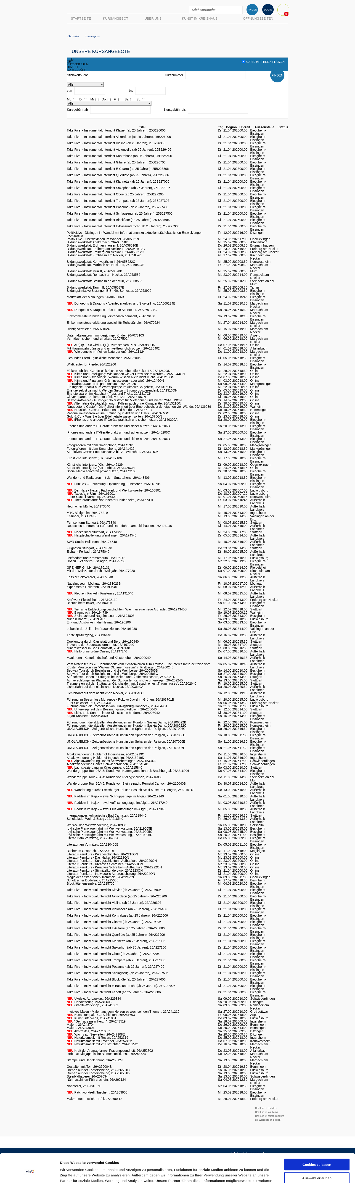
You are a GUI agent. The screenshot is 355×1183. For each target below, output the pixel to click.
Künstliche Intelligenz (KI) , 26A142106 (94, 458)
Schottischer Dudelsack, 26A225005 (92, 880)
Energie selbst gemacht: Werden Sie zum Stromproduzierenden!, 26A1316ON (122, 390)
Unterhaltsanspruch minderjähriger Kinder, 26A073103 (105, 335)
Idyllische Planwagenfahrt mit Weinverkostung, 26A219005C (109, 831)
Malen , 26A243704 (80, 1024)
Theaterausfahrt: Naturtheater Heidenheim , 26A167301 (110, 500)
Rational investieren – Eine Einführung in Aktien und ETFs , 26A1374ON (118, 413)
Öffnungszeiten (258, 18)
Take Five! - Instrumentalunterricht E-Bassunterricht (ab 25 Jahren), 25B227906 (123, 226)
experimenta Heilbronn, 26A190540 (92, 587)
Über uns (153, 18)
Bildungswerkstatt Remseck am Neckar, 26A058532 (103, 274)
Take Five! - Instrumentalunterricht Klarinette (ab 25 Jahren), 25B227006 (118, 181)
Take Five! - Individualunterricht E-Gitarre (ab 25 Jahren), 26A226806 (116, 928)
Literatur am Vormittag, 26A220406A (92, 838)
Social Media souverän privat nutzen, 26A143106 (101, 471)
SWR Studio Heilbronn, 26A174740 (92, 542)
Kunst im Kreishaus (199, 18)
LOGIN (268, 9)
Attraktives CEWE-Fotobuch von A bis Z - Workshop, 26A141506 (112, 452)
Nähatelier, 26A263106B (84, 1086)
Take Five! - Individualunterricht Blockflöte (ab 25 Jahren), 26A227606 (116, 979)
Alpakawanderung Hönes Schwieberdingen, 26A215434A (111, 761)
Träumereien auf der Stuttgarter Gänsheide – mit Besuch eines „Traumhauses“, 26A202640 (131, 683)
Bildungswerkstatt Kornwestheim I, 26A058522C (101, 261)
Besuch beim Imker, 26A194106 (89, 603)
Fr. (115, 99)
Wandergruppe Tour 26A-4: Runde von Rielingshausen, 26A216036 (114, 777)
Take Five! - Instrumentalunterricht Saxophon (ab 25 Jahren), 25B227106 (118, 188)
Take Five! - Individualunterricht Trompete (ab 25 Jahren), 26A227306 (116, 960)
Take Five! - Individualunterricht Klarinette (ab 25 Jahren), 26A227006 (116, 941)
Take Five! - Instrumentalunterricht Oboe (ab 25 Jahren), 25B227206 (115, 194)
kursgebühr (76, 69)
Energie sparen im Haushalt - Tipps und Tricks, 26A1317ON (109, 393)
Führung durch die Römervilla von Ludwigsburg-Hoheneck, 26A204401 (117, 706)
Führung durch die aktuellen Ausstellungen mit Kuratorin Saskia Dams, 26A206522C (126, 725)
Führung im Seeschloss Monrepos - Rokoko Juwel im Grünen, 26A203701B (120, 699)
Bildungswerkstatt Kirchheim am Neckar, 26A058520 (104, 255)
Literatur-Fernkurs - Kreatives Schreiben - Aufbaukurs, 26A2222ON (114, 867)
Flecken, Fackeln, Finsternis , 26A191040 (100, 593)
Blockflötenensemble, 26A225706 (90, 883)
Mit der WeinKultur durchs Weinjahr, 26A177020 (101, 571)
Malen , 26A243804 (80, 1028)
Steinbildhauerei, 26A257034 (87, 1076)
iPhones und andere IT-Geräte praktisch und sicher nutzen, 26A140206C (118, 432)
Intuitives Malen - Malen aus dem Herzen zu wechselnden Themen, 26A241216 (123, 1011)
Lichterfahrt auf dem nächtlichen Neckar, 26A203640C (105, 693)
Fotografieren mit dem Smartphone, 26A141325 (101, 445)
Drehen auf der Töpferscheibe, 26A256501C (98, 1070)
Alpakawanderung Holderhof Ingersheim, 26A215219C (105, 754)
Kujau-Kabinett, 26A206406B (87, 716)
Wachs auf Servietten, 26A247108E (96, 1034)
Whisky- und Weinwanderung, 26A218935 (96, 825)
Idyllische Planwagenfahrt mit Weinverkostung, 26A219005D (109, 835)
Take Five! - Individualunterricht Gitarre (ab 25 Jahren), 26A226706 (114, 922)
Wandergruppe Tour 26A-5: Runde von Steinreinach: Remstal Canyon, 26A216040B (126, 783)
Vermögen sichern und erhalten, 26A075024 (98, 338)
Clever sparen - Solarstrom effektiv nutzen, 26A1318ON (106, 397)
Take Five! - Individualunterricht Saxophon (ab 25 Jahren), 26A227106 (116, 947)
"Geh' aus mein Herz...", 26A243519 (96, 1021)
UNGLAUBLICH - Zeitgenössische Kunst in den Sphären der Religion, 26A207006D (126, 735)
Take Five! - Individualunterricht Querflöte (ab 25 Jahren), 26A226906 (116, 934)
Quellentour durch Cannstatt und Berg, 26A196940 (103, 641)
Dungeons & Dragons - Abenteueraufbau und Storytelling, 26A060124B (121, 303)
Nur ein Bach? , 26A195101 (86, 619)
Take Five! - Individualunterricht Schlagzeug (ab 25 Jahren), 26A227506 (117, 973)
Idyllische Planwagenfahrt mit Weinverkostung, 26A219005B (109, 828)
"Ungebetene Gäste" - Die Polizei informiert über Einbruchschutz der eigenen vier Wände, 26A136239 (139, 406)
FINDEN (252, 9)
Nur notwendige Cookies (317, 1164)
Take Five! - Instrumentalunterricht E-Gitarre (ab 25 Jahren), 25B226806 (118, 169)
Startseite (81, 18)
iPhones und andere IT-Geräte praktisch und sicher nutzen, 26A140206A (122, 419)
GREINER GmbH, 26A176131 (88, 567)
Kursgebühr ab (77, 109)
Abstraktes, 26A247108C (88, 1031)
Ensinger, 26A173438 (82, 516)
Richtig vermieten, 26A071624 (88, 329)
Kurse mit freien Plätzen (263, 61)
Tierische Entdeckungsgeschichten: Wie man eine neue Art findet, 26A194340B (127, 609)
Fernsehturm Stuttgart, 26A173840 (91, 522)
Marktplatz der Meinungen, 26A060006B (95, 297)
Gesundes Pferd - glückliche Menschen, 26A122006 (103, 358)
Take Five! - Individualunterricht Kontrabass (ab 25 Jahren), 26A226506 (117, 915)
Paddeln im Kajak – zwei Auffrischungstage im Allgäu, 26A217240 (117, 802)
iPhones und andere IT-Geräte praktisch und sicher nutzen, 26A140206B (118, 426)
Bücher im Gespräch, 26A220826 (90, 851)
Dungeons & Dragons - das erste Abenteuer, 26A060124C (112, 310)
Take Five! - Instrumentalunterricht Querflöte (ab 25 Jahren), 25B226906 (118, 175)
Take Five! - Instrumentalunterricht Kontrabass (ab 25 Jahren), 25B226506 (119, 156)
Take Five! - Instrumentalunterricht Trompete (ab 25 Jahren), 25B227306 (118, 200)
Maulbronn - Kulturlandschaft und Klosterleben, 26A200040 (109, 658)
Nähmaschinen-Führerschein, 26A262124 (96, 1079)
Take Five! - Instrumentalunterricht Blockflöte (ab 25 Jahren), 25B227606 (118, 220)
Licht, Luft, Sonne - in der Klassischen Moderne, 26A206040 (113, 713)
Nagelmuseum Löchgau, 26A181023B (94, 583)
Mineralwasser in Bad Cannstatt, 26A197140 (98, 648)
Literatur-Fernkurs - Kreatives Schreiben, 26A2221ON (105, 864)
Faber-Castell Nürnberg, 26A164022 (92, 497)
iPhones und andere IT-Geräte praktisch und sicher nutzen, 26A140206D (118, 439)
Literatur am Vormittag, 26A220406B (92, 844)
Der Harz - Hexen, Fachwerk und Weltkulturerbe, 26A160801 (114, 490)
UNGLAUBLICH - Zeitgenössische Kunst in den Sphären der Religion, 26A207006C (126, 729)
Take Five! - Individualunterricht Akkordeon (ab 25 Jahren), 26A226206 (117, 896)
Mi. (92, 99)
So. (138, 99)
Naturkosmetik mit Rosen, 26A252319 (97, 1037)
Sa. (127, 99)
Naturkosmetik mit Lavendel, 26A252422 (99, 1041)
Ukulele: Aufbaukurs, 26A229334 (94, 998)
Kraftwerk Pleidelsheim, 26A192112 (92, 600)
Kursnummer (174, 75)
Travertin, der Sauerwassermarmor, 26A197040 (100, 645)
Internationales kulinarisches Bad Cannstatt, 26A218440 (106, 815)
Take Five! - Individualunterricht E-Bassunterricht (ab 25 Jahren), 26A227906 (121, 986)
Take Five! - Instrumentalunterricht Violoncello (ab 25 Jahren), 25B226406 (119, 149)
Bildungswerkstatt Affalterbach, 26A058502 (97, 242)
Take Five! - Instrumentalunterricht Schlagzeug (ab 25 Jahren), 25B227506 (119, 213)
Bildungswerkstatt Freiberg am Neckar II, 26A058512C (105, 252)
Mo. (69, 99)
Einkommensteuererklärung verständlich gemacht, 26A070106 (111, 316)
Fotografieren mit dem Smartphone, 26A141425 (101, 448)
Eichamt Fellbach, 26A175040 (88, 551)
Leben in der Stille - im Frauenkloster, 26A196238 (102, 629)
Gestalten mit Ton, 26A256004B (89, 1066)
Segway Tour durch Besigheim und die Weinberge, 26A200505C (112, 674)
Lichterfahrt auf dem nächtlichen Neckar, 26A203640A (105, 687)
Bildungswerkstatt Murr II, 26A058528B (94, 271)
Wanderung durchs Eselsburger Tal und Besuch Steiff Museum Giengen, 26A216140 (130, 790)
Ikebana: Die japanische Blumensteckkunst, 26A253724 (106, 1054)
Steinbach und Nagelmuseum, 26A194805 (101, 616)
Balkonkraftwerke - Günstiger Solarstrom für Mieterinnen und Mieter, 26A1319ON (124, 400)
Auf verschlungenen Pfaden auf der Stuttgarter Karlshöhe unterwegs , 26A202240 (125, 680)
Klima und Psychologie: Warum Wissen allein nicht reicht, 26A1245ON (120, 377)
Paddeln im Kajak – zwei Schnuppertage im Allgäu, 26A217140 (115, 796)
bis (131, 90)
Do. (104, 99)
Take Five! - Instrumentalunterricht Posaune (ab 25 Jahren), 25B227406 (117, 207)
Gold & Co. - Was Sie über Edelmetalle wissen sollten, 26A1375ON (114, 416)
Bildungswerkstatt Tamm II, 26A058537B (95, 287)
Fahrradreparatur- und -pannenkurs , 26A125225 (101, 384)
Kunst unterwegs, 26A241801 (91, 1018)
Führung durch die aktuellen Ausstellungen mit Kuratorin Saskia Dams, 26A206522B (126, 722)
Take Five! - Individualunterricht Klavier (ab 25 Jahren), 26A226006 (114, 890)
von (69, 90)
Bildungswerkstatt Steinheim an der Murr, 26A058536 (104, 281)
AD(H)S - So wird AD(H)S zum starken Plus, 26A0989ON (111, 345)
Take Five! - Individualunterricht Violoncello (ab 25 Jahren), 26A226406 (117, 909)
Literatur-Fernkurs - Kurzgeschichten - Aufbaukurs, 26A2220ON (112, 860)
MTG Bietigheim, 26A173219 (87, 513)
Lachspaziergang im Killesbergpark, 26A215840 (104, 767)
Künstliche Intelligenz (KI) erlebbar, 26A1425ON (101, 468)
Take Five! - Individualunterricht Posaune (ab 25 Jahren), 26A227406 (115, 966)
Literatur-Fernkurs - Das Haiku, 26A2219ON (98, 857)
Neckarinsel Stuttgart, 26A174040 (94, 532)
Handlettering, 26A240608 (89, 1002)
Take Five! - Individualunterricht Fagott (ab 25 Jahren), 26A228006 (114, 992)
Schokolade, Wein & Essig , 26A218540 (95, 818)
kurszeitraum (78, 64)
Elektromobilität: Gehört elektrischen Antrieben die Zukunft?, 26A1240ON (118, 371)
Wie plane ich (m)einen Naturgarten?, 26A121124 (106, 351)
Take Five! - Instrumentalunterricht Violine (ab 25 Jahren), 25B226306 (116, 143)
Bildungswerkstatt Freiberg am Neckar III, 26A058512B (106, 249)
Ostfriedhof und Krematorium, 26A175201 (96, 558)
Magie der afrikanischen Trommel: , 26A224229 (100, 877)
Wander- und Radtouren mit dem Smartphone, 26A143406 (108, 477)
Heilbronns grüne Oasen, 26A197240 (97, 651)
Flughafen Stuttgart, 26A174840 (89, 548)
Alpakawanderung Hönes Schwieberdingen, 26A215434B (107, 764)
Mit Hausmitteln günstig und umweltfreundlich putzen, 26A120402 (113, 348)
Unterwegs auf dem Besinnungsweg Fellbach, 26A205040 (112, 709)
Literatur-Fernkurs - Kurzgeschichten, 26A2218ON (102, 854)
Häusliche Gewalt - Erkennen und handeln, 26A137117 (109, 410)
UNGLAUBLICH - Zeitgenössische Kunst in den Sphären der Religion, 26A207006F (126, 748)
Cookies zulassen (316, 1137)
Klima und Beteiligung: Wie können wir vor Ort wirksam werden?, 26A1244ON (126, 374)
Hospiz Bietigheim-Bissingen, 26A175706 (96, 561)
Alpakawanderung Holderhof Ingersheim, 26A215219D (105, 758)
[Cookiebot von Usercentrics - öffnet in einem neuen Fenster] (30, 1174)
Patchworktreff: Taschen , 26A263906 (97, 1092)
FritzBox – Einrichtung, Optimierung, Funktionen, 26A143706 (114, 484)
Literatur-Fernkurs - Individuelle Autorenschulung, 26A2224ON (111, 873)
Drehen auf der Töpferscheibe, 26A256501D (98, 1073)
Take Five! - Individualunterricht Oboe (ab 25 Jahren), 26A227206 (113, 954)
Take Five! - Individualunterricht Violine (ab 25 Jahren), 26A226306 (114, 902)
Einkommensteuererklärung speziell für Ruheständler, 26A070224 (113, 322)
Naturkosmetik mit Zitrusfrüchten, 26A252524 (102, 1044)
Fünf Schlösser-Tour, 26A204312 (90, 703)
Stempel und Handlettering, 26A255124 (95, 1060)
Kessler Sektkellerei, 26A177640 (90, 577)
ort (70, 61)
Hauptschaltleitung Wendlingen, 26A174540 (102, 535)
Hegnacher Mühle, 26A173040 (88, 506)
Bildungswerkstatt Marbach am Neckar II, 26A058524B (105, 265)
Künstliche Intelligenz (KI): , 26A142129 (95, 464)
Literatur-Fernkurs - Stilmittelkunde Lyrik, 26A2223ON (105, 870)
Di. (81, 99)
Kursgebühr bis (175, 109)
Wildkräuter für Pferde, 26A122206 (91, 364)
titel (70, 58)
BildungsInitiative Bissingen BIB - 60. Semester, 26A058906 (109, 290)
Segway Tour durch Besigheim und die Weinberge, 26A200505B (112, 670)
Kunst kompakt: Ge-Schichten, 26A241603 (101, 1015)
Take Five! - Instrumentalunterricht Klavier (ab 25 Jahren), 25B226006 (116, 130)
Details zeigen (242, 1174)
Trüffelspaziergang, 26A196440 (89, 635)
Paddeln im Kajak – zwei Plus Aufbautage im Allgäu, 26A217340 (116, 809)
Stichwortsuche (78, 75)
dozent (72, 67)
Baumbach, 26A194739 (87, 612)
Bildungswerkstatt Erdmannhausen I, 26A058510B (102, 245)
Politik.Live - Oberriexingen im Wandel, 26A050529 (103, 239)
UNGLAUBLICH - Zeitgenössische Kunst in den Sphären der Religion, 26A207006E (126, 741)
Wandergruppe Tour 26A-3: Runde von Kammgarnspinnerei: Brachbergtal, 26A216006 (128, 771)
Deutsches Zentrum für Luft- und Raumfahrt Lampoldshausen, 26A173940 (119, 526)
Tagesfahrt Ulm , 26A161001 (91, 493)
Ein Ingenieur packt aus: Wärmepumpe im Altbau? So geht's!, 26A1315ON (119, 387)
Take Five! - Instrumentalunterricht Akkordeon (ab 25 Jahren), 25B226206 (119, 137)
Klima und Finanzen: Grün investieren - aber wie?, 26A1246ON (115, 380)
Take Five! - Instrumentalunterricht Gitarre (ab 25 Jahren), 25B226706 (116, 162)
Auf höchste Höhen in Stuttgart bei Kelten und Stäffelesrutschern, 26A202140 (121, 677)
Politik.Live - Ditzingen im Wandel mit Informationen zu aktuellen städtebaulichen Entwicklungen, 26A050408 (135, 234)
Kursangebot (115, 18)
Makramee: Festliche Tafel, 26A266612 (94, 1099)
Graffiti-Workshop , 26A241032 (92, 1005)
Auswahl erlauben (316, 1151)
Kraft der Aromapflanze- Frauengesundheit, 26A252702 (110, 1050)
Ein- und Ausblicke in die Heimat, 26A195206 (99, 622)
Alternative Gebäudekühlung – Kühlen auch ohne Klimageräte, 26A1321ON (124, 403)
